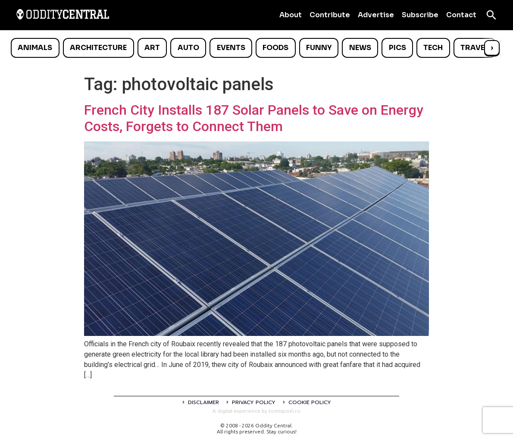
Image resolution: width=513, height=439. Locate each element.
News (360, 47)
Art (152, 47)
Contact (461, 14)
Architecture (98, 47)
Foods (275, 47)
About (290, 14)
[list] (256, 48)
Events (231, 47)
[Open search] (491, 15)
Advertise (376, 14)
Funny (319, 47)
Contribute (330, 14)
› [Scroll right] (492, 47)
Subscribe (420, 14)
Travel (474, 47)
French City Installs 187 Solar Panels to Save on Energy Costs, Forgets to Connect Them (253, 118)
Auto (188, 47)
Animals (35, 47)
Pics (397, 47)
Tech (433, 47)
